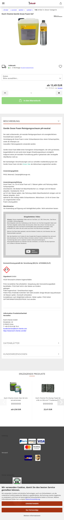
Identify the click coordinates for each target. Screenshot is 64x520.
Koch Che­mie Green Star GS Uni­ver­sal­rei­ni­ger (16, 399)
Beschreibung (11, 121)
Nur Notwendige (32, 510)
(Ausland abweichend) (27, 68)
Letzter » (30, 10)
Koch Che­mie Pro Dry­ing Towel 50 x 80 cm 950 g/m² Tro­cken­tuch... (48, 399)
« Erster (5, 10)
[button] (5, 93)
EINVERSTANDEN (32, 504)
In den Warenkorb (29, 100)
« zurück (13, 10)
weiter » (22, 10)
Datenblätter (11, 343)
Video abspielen (34, 251)
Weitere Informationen (32, 516)
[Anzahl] (32, 93)
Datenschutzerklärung (32, 499)
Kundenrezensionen (15, 354)
